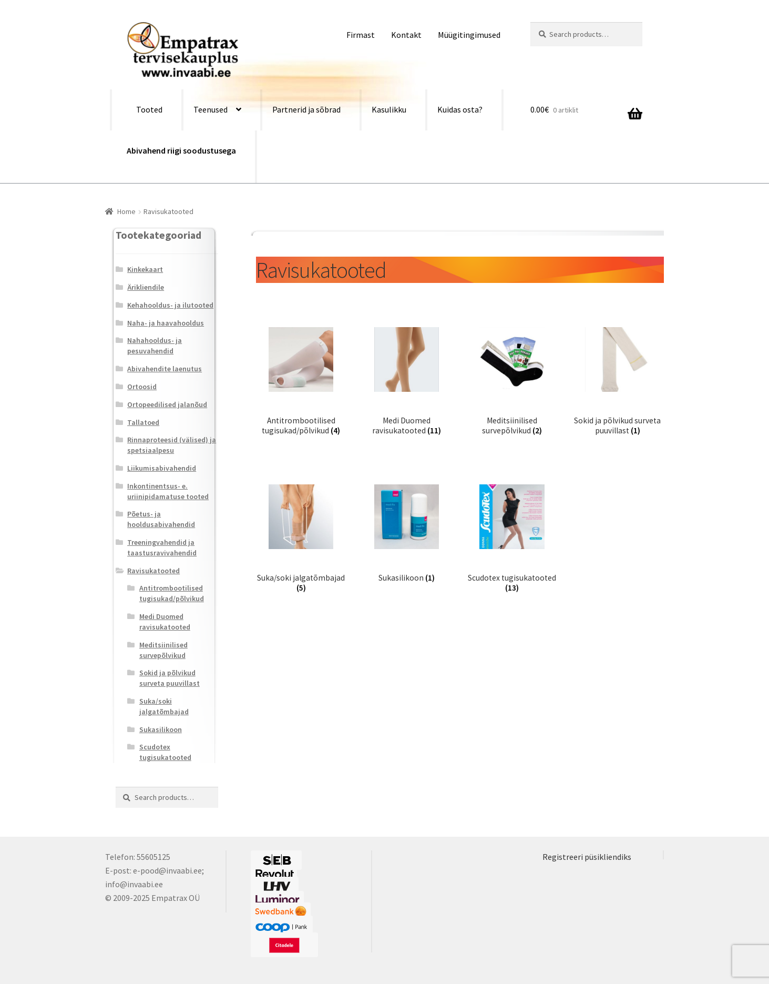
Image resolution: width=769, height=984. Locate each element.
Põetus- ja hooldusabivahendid (161, 519)
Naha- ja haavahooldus (165, 323)
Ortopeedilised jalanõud (167, 404)
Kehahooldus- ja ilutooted (170, 305)
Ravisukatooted (153, 570)
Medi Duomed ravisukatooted (164, 622)
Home (126, 211)
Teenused (210, 109)
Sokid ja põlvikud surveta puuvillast (169, 678)
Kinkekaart (145, 269)
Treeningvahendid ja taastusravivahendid (162, 547)
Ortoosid (142, 386)
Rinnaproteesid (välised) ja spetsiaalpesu (171, 445)
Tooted (149, 109)
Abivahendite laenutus (164, 368)
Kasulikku (389, 109)
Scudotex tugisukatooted (165, 752)
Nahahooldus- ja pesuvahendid (154, 346)
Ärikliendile (145, 287)
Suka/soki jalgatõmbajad (164, 706)
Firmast (360, 34)
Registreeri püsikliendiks (586, 856)
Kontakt (406, 34)
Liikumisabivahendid (161, 468)
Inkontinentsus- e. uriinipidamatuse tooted (168, 491)
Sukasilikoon (160, 729)
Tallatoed (143, 422)
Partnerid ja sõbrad (306, 109)
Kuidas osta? (460, 109)
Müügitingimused (469, 34)
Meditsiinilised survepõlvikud (163, 650)
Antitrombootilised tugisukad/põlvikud (171, 593)
